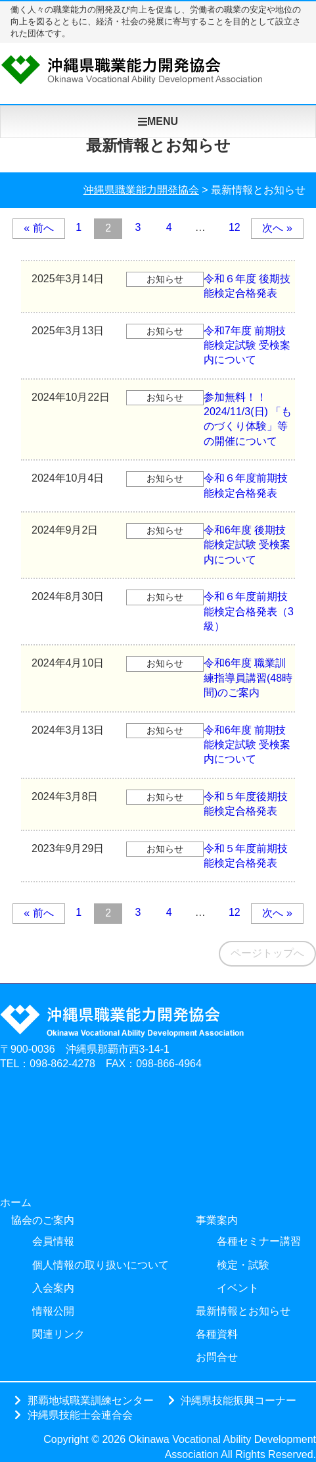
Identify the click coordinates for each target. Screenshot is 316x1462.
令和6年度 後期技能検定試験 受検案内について (155, 544)
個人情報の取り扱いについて (100, 1265)
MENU (158, 121)
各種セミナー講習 (259, 1241)
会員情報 (53, 1241)
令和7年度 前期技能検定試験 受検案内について (155, 345)
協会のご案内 (42, 1220)
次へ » (277, 228)
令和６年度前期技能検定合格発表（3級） (157, 611)
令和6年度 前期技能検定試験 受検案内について (155, 744)
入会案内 (53, 1288)
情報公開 (53, 1311)
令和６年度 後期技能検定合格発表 (155, 285)
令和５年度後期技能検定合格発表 (154, 803)
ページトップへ (267, 953)
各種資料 (217, 1334)
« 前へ (38, 228)
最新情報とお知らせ (243, 1311)
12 (234, 227)
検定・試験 (243, 1265)
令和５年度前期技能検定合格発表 (154, 855)
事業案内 (217, 1220)
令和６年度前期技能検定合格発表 (154, 484)
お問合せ (217, 1357)
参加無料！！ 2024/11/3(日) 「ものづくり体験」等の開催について (156, 418)
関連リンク (58, 1334)
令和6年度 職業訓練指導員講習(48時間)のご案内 (156, 677)
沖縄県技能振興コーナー (238, 1400)
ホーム (16, 1202)
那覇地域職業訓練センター (91, 1400)
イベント (238, 1288)
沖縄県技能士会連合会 (80, 1414)
